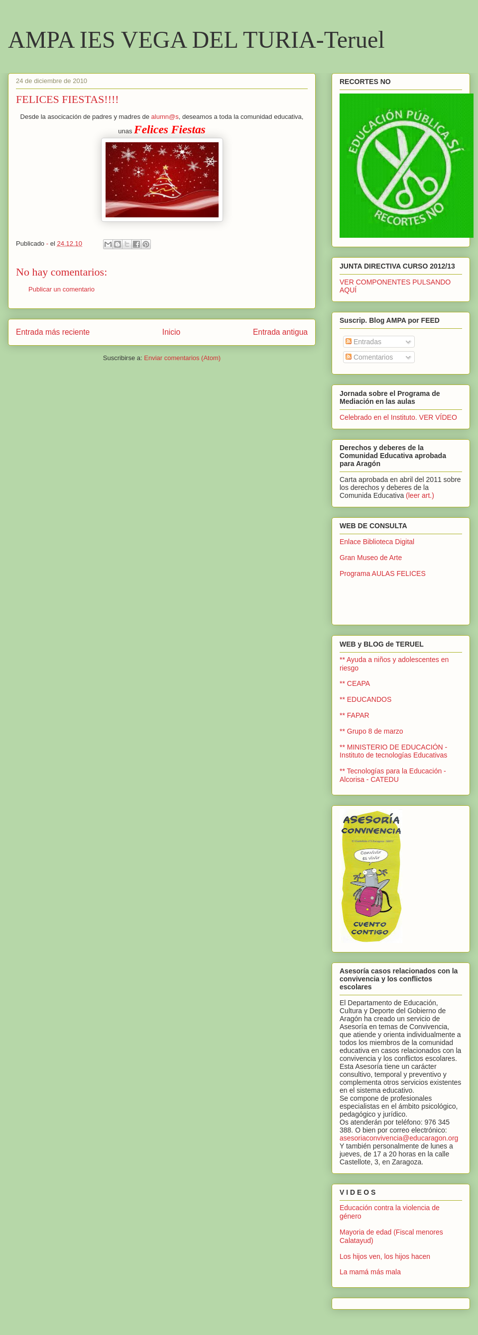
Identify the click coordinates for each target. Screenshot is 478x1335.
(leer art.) (420, 495)
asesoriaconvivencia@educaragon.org (399, 1138)
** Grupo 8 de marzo (371, 731)
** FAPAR (354, 715)
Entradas (363, 342)
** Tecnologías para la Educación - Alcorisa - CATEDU (393, 775)
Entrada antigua (280, 332)
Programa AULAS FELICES (383, 573)
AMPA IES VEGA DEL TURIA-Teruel (196, 39)
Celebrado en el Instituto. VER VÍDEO (398, 417)
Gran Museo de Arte (371, 558)
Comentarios (369, 357)
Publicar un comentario (61, 289)
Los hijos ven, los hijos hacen (385, 1256)
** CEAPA (355, 683)
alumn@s (165, 116)
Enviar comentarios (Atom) (182, 358)
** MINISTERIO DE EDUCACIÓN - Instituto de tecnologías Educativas (393, 751)
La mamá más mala (370, 1272)
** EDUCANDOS (365, 699)
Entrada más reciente (53, 332)
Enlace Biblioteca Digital (377, 542)
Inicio (171, 332)
